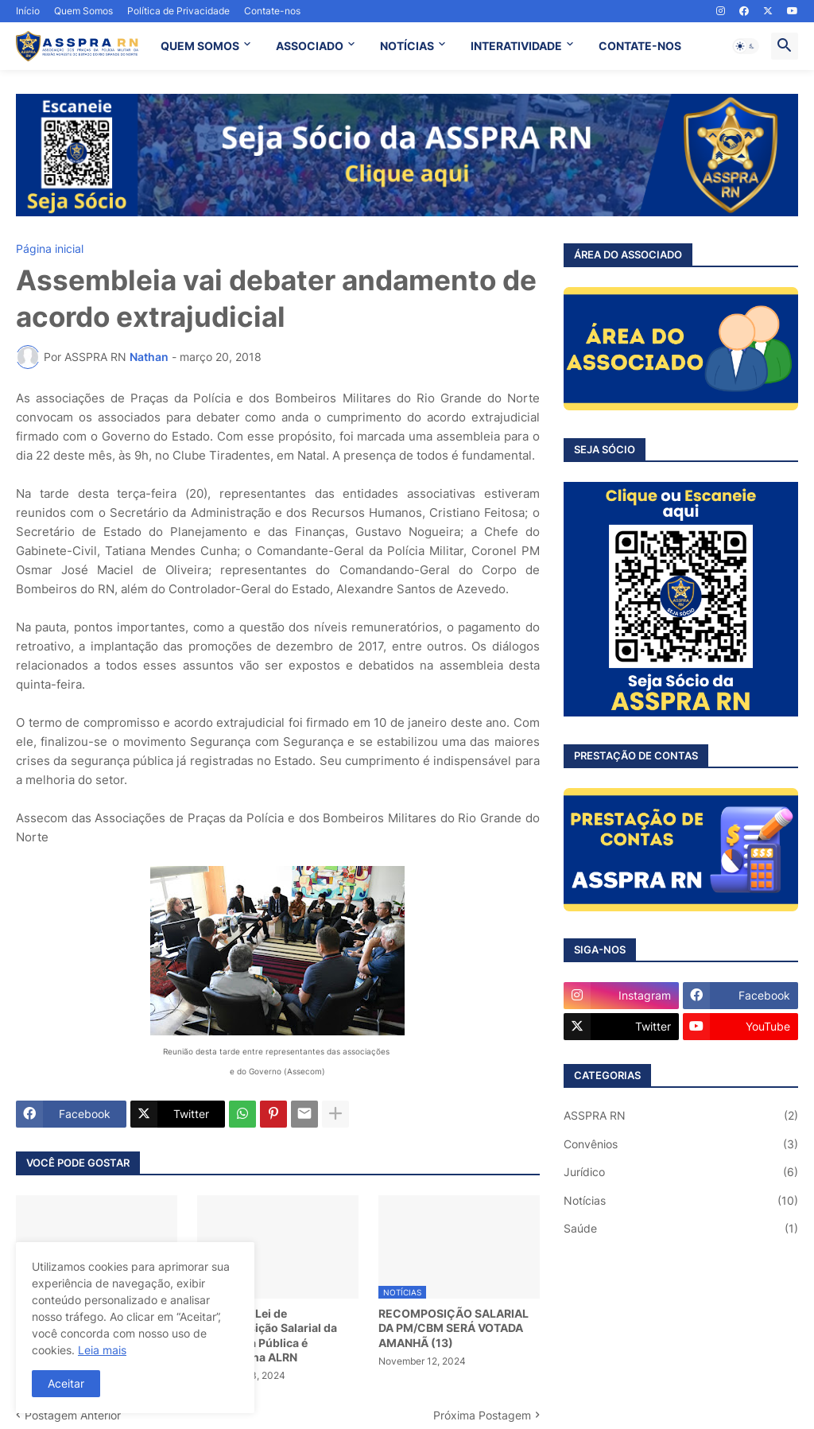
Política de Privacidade (178, 11)
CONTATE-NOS (640, 45)
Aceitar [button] (66, 1383)
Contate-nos (272, 11)
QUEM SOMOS (200, 45)
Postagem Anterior (73, 1415)
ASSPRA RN (681, 1116)
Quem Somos (83, 11)
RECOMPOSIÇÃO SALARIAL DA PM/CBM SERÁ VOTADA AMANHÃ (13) (453, 1328)
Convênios (681, 1144)
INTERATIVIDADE (516, 45)
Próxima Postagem (482, 1415)
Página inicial (49, 248)
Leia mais (102, 1350)
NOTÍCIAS (407, 45)
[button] (745, 46)
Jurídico (681, 1172)
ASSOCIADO (309, 45)
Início (28, 11)
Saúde (681, 1229)
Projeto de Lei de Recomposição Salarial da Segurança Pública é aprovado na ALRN (267, 1335)
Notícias (681, 1201)
